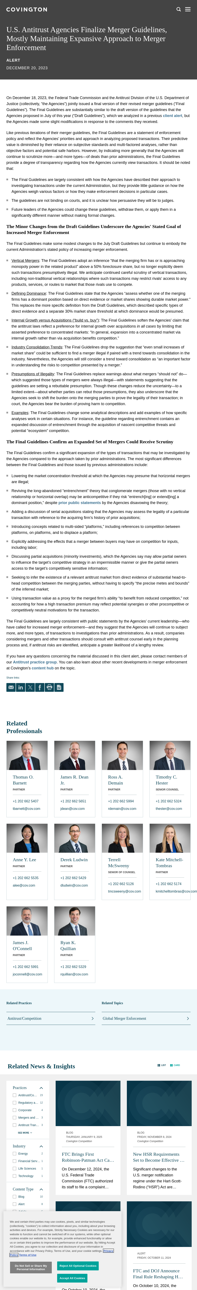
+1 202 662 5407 (26, 801)
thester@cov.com (169, 808)
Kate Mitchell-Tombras (169, 862)
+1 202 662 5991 (26, 967)
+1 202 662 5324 (169, 801)
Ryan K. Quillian (68, 945)
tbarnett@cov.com (26, 808)
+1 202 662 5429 (73, 878)
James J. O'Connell (22, 945)
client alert (172, 116)
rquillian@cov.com (74, 974)
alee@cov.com (24, 885)
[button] (162, 1065)
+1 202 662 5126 (121, 884)
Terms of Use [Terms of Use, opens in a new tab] (27, 1270)
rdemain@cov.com (122, 808)
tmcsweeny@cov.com (122, 891)
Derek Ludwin (74, 859)
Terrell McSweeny (118, 862)
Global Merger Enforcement (124, 1018)
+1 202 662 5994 (121, 801)
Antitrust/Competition (24, 1018)
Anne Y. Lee (24, 859)
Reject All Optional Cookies (77, 1281)
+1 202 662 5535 (26, 878)
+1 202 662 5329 (73, 967)
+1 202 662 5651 (73, 801)
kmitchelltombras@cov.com (170, 891)
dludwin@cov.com (74, 885)
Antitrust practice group (35, 662)
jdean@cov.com (73, 808)
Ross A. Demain (115, 780)
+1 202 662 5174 (169, 884)
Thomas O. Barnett (23, 780)
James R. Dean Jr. (74, 780)
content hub (43, 668)
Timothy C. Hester (166, 780)
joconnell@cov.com (27, 974)
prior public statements (79, 503)
